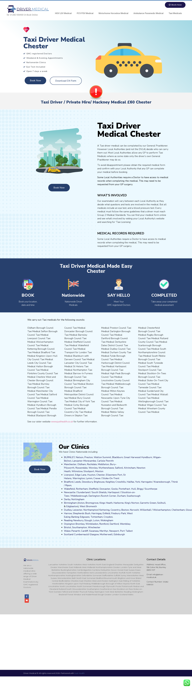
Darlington (94, 495)
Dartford (114, 523)
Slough (88, 520)
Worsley (93, 467)
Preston (88, 457)
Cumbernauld (81, 534)
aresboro (161, 481)
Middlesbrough (79, 495)
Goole (114, 488)
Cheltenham (178, 509)
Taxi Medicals (175, 13)
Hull (133, 488)
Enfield (106, 513)
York (137, 481)
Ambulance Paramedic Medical (148, 13)
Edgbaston (72, 506)
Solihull (161, 502)
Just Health (79, 673)
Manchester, (70, 464)
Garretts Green (148, 502)
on (102, 471)
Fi (112, 513)
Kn (155, 481)
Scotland (68, 534)
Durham (121, 495)
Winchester (94, 527)
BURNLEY (69, 457)
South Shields (99, 492)
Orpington (69, 523)
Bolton (67, 460)
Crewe (96, 478)
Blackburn (117, 457)
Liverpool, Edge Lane (75, 474)
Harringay (96, 513)
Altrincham (130, 467)
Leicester (77, 509)
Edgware (85, 516)
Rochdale (92, 464)
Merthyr (104, 530)
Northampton (90, 509)
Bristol (67, 527)
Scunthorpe (151, 488)
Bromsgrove (91, 502)
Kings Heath (106, 502)
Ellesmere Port (114, 474)
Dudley (68, 509)
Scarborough (133, 495)
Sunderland (83, 492)
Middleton (103, 464)
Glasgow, (94, 534)
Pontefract (124, 488)
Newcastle (69, 492)
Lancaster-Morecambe (84, 460)
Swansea (93, 530)
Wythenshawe (106, 467)
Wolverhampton (162, 509)
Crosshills (120, 481)
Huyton (91, 474)
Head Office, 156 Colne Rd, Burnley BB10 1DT (156, 567)
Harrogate (146, 481)
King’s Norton (132, 502)
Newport (114, 530)
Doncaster (105, 488)
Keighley (110, 481)
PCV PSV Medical (85, 13)
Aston (81, 502)
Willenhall (145, 509)
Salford (119, 467)
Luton (96, 520)
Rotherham (82, 488)
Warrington (79, 478)
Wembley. (125, 523)
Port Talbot (126, 530)
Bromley (80, 523)
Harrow (68, 513)
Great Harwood (132, 457)
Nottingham (77, 499)
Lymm (89, 478)
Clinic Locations (96, 559)
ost (99, 471)
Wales (67, 530)
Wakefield (69, 488)
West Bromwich (88, 506)
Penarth (75, 530)
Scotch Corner (108, 495)
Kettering (104, 509)
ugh (168, 481)
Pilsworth (69, 467)
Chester (100, 474)
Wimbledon (91, 523)
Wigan (156, 457)
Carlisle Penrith (105, 460)
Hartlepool (113, 492)
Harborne (119, 502)
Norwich (134, 509)
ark (124, 513)
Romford (104, 523)
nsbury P (118, 513)
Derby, (67, 499)
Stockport (89, 471)
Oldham (81, 464)
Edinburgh (119, 534)
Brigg (140, 488)
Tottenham (97, 516)
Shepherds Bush (81, 513)
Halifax (130, 481)
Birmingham (70, 502)
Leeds (77, 481)
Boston (125, 509)
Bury (112, 464)
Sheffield (93, 488)
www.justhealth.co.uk (62, 421)
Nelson (79, 457)
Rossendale (81, 467)
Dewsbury (87, 481)
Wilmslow (77, 471)
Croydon (108, 516)
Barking (75, 516)
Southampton (79, 527)
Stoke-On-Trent (110, 478)
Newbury (78, 520)
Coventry (115, 509)
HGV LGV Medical (63, 13)
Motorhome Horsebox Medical (113, 13)
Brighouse (99, 481)
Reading (68, 520)
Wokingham (106, 520)
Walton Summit (102, 457)
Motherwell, (106, 534)
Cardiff (84, 530)
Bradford (68, 481)
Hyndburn (146, 457)
